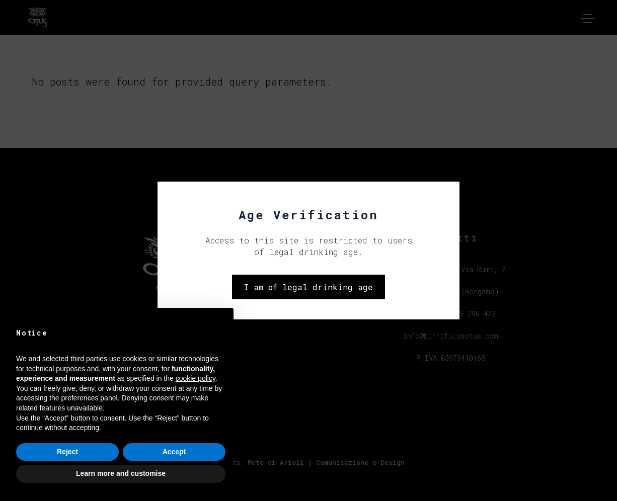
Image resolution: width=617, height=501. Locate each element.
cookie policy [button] (195, 378)
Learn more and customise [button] (121, 473)
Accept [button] (174, 452)
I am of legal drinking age (308, 287)
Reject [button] (67, 452)
